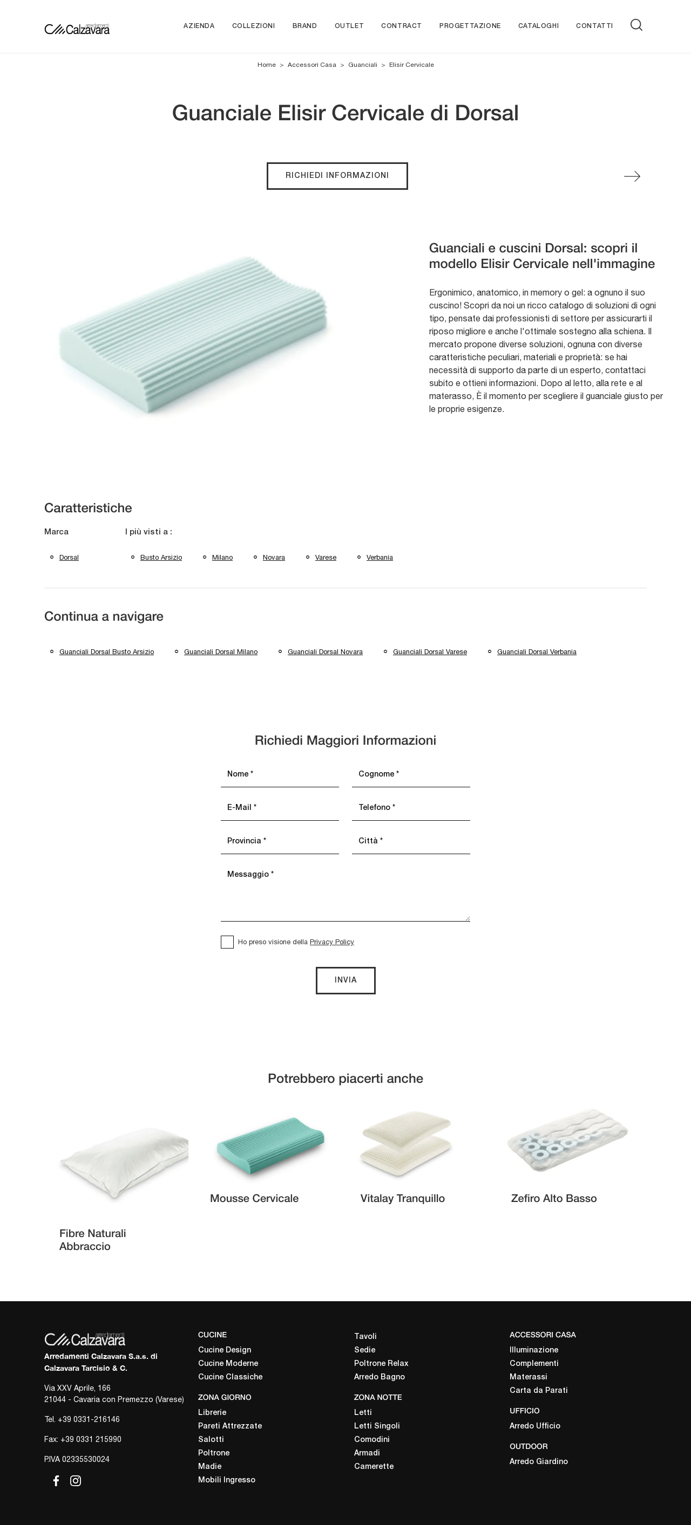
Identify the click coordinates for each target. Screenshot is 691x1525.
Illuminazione (534, 1350)
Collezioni (253, 26)
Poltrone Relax (381, 1364)
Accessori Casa (312, 64)
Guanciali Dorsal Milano (221, 652)
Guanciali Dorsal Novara (325, 652)
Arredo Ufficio (535, 1426)
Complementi (534, 1364)
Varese (325, 557)
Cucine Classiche (230, 1377)
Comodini (372, 1440)
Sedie (364, 1350)
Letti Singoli (377, 1426)
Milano (222, 557)
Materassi (528, 1377)
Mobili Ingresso (226, 1480)
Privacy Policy (332, 942)
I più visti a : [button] (148, 532)
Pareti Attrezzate (230, 1426)
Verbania (380, 557)
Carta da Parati (539, 1391)
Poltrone (213, 1453)
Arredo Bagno (379, 1377)
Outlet (349, 26)
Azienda (199, 26)
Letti (363, 1413)
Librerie (212, 1413)
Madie (209, 1467)
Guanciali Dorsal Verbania (537, 652)
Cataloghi (538, 26)
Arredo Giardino (539, 1462)
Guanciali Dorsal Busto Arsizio (106, 652)
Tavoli (365, 1337)
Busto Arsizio (161, 557)
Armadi (367, 1453)
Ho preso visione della (296, 942)
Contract (401, 26)
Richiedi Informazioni (337, 176)
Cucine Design (224, 1350)
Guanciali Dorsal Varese (430, 652)
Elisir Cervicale (411, 64)
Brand (305, 26)
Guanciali (362, 64)
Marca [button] (56, 532)
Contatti (594, 26)
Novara (274, 557)
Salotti (211, 1440)
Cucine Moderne (228, 1364)
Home (267, 64)
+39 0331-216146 (89, 1419)
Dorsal (69, 557)
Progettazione (470, 26)
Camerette (374, 1467)
